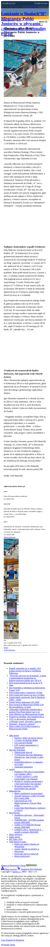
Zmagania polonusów (23, 767)
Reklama (38, 869)
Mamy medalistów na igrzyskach (28, 793)
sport (18, 20)
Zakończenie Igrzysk (23, 752)
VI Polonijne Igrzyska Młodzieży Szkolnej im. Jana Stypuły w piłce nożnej (28, 757)
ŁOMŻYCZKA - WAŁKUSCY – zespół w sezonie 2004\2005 (28, 831)
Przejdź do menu (41, 3)
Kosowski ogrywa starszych (26, 854)
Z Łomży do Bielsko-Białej (26, 740)
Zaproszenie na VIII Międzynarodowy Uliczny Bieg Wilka (27, 803)
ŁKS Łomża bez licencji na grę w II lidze (26, 695)
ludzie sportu (14, 837)
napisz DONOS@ (30, 7)
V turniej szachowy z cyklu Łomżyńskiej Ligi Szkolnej (26, 777)
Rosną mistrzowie (22, 856)
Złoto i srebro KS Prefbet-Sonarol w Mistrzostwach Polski (24, 727)
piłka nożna (14, 735)
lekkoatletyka (15, 791)
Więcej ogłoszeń (9, 537)
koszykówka (14, 813)
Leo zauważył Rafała (23, 743)
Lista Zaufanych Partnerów (12, 940)
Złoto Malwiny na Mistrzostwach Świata (26, 714)
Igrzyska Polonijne (17, 750)
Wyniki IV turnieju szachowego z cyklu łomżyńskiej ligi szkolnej (28, 782)
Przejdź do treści (8, 3)
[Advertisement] (25, 226)
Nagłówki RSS (25, 869)
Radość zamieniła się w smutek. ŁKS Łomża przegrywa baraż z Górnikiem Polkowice (25, 670)
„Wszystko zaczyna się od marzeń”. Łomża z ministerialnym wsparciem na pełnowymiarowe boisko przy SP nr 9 (27, 678)
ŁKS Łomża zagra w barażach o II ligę (25, 692)
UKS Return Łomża (17, 842)
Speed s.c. (16, 872)
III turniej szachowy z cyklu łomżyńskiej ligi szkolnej (26, 787)
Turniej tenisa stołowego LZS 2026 (24, 702)
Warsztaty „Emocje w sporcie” (22, 724)
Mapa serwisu (9, 869)
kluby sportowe (15, 834)
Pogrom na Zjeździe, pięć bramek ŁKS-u (26, 717)
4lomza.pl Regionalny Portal (19, 865)
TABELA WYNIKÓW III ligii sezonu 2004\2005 (27, 826)
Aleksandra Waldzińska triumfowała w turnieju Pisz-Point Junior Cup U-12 (25, 710)
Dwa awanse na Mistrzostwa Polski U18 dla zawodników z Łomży (26, 705)
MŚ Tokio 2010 (15, 839)
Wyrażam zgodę (8, 945)
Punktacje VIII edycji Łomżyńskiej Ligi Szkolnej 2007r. (29, 773)
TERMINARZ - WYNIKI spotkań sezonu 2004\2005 (29, 821)
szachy (12, 769)
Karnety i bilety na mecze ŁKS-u (28, 738)
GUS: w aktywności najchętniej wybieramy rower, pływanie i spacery (25, 720)
